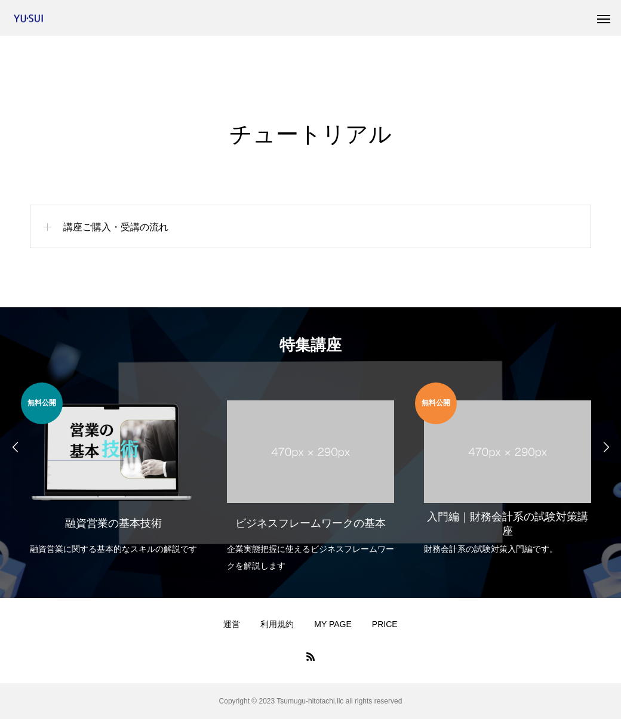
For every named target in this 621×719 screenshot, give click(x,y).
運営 (231, 624)
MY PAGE (333, 624)
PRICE (385, 624)
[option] (113, 470)
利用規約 (277, 624)
